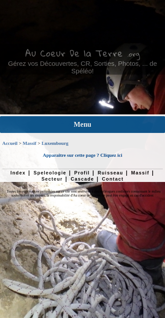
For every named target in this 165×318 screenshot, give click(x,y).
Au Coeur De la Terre (74, 53)
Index (18, 172)
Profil (82, 172)
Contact (113, 179)
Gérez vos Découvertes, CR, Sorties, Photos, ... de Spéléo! (82, 67)
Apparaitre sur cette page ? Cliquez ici (82, 155)
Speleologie (49, 172)
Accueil (10, 143)
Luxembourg (54, 143)
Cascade (82, 179)
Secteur (51, 179)
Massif (30, 143)
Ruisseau (110, 172)
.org (133, 54)
